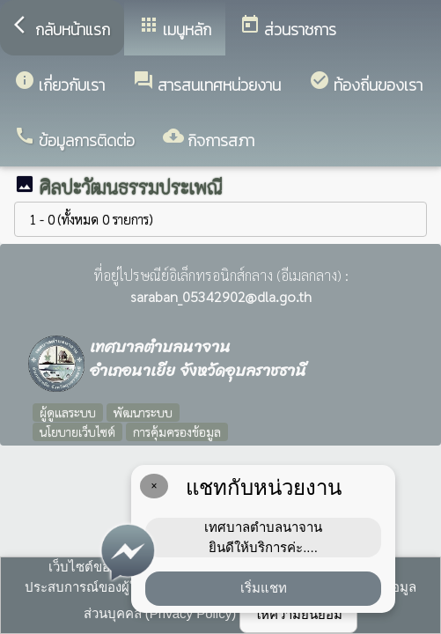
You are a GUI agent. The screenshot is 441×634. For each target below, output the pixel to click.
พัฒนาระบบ (143, 412)
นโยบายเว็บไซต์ (77, 431)
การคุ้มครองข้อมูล (177, 431)
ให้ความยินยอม (298, 614)
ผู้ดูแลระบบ (68, 412)
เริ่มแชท (263, 587)
